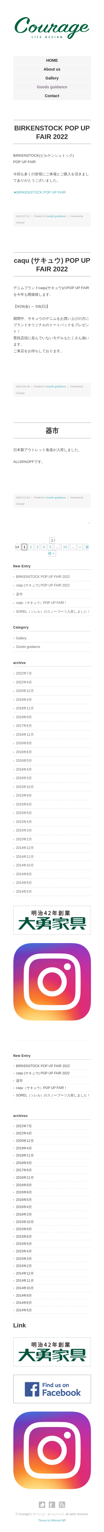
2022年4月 (24, 682)
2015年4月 (24, 822)
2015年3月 (24, 830)
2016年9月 (24, 743)
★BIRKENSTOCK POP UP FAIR (39, 192)
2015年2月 (24, 839)
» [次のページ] (80, 547)
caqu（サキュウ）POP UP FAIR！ (41, 603)
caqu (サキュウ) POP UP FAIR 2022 (43, 585)
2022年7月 (24, 673)
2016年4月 (24, 769)
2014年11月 (25, 857)
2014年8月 (24, 874)
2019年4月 (24, 700)
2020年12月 (25, 691)
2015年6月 (24, 804)
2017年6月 (24, 726)
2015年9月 (24, 795)
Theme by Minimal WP (52, 1520)
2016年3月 (24, 778)
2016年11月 (25, 735)
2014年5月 (24, 892)
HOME (52, 60)
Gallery (52, 78)
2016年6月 (24, 752)
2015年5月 (24, 813)
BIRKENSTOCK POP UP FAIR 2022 (43, 577)
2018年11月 (25, 708)
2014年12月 (25, 848)
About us (52, 69)
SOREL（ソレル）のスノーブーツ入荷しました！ (53, 612)
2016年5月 (24, 761)
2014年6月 (24, 883)
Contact (52, 96)
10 (65, 547)
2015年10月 (25, 787)
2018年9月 (24, 717)
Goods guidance (52, 87)
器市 (52, 430)
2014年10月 (25, 865)
